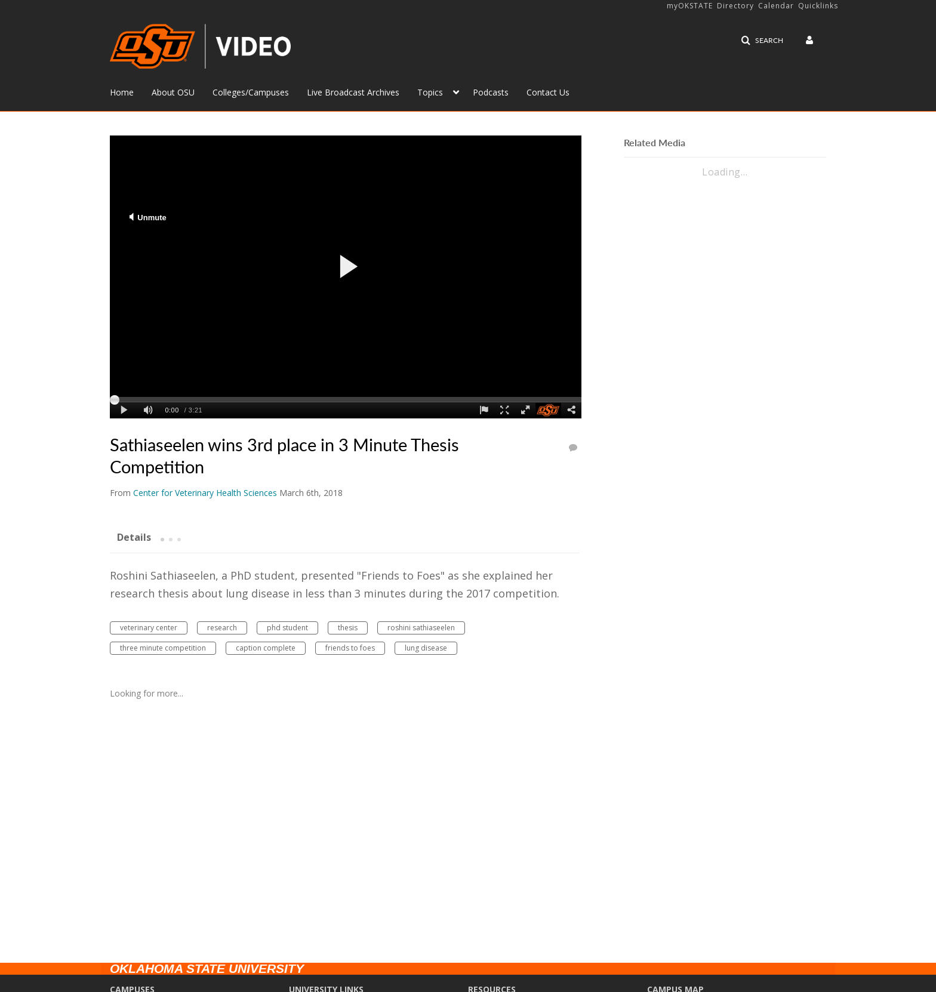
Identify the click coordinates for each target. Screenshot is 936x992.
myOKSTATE (690, 6)
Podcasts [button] (491, 92)
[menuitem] (131, 91)
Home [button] (122, 92)
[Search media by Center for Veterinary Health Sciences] (205, 492)
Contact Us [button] (547, 92)
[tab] (134, 536)
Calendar (776, 6)
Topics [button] (430, 92)
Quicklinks (818, 6)
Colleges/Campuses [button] (251, 92)
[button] (762, 40)
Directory (735, 6)
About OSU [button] (173, 92)
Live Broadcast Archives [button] (353, 92)
